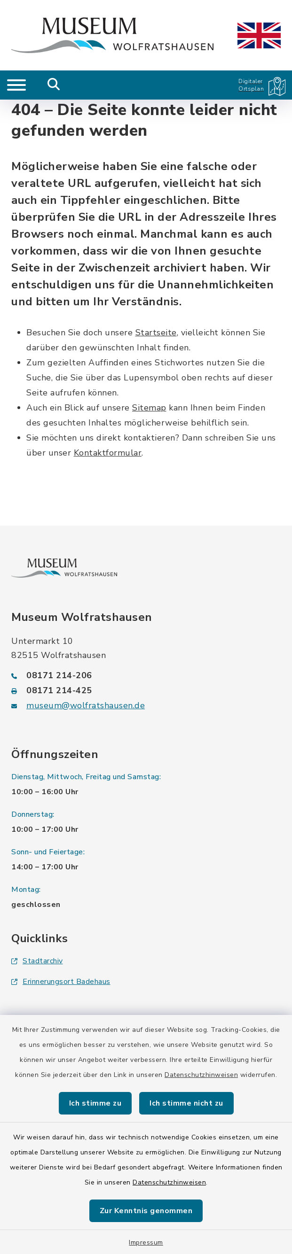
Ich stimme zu (95, 1103)
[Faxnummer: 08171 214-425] (146, 690)
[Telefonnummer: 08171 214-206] (146, 675)
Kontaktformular (108, 452)
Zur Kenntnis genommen (146, 1211)
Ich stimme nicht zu (186, 1103)
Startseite (156, 332)
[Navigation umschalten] (16, 85)
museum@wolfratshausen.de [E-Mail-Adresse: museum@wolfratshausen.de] (85, 705)
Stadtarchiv (37, 961)
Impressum (146, 1242)
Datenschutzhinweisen (201, 1074)
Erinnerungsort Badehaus (60, 981)
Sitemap (149, 407)
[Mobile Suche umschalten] (53, 85)
